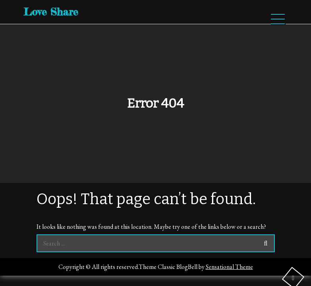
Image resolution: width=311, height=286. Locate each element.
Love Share (50, 12)
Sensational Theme (229, 267)
